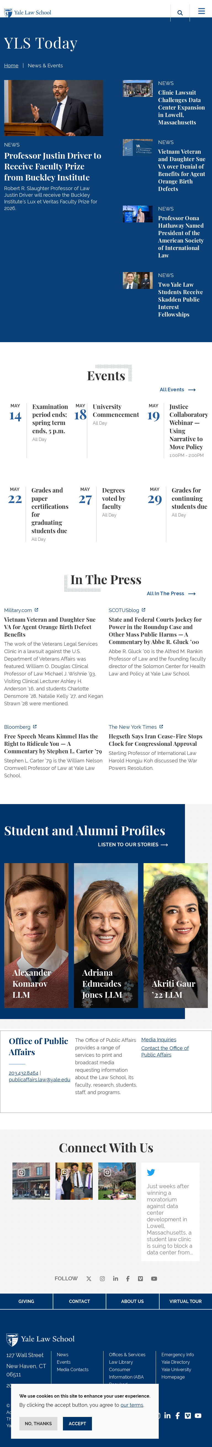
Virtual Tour (185, 1301)
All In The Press (166, 593)
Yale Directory (175, 1362)
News (62, 1354)
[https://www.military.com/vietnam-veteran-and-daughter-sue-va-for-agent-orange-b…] (53, 658)
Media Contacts (73, 1369)
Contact (79, 1301)
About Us (132, 1301)
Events (64, 1362)
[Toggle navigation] (201, 11)
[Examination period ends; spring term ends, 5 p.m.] (36, 430)
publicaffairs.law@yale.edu (39, 1079)
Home (11, 65)
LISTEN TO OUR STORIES (128, 844)
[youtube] (154, 1279)
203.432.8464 (23, 1073)
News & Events (45, 65)
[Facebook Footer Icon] (177, 1416)
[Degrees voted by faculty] (106, 514)
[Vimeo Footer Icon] (187, 1416)
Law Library (121, 1362)
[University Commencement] (106, 430)
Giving (26, 1301)
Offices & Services (127, 1354)
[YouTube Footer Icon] (198, 1416)
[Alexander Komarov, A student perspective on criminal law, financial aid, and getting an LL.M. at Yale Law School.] (36, 935)
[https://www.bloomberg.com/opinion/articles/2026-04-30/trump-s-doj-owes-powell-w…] (53, 753)
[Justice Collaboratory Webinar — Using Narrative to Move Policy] (176, 430)
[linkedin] (115, 1279)
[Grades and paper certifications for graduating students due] (36, 514)
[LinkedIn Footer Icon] (167, 1416)
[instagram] (102, 1279)
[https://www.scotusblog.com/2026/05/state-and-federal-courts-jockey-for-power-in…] (158, 643)
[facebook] (128, 1279)
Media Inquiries (158, 1039)
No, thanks (38, 1423)
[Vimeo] (140, 1279)
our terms (132, 1405)
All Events (173, 389)
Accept (77, 1423)
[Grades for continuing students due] (176, 514)
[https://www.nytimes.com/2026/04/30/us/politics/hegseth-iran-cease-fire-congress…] (158, 749)
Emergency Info (177, 1354)
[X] (89, 1279)
